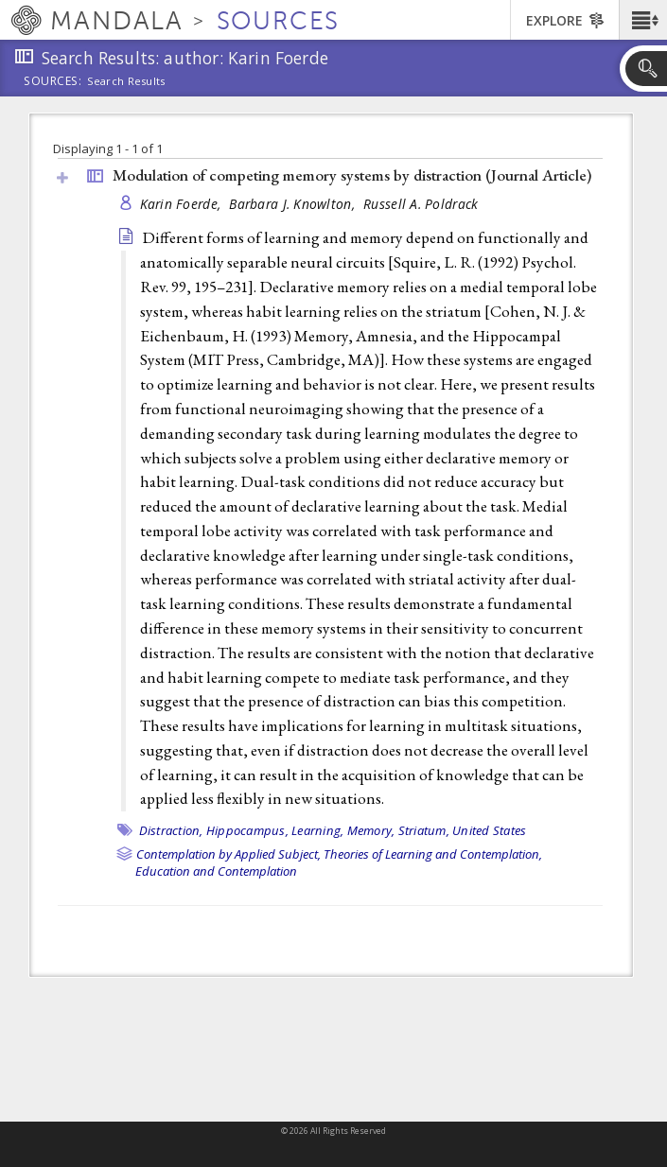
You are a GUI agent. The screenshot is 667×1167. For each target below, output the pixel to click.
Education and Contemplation (216, 871)
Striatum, (423, 830)
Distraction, (171, 830)
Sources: (53, 82)
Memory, (371, 830)
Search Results (126, 81)
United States (489, 830)
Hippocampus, (247, 830)
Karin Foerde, (182, 204)
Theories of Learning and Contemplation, (433, 853)
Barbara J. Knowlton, (294, 204)
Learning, (317, 830)
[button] (643, 20)
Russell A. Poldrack (420, 204)
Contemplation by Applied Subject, (228, 853)
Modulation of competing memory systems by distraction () (352, 175)
